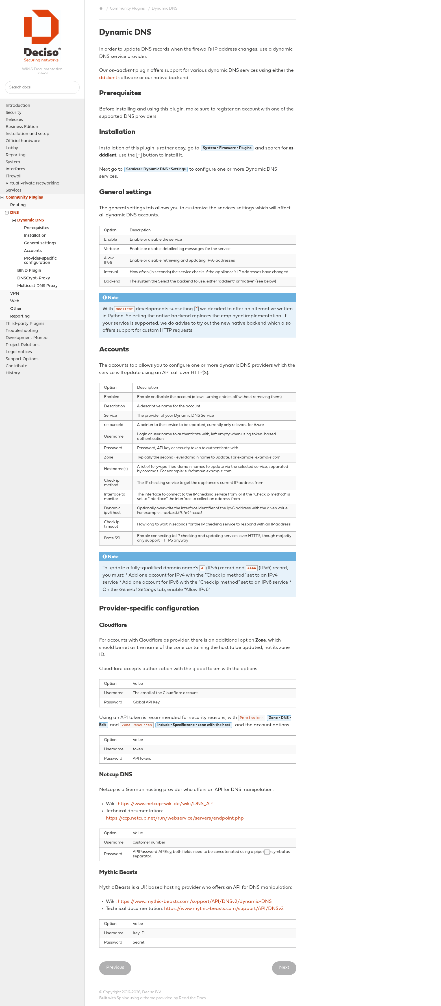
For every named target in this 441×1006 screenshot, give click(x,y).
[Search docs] (42, 87)
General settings (40, 243)
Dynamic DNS (28, 221)
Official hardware (23, 141)
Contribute (16, 366)
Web (14, 301)
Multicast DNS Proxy (37, 286)
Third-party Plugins (25, 324)
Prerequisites (36, 228)
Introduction (18, 106)
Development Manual (27, 338)
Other (15, 309)
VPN (14, 294)
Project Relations (23, 345)
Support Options (22, 359)
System (13, 162)
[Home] (101, 8)
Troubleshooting (22, 331)
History (13, 373)
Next (284, 967)
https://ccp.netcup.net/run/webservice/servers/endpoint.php (175, 818)
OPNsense (42, 36)
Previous (115, 967)
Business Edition (22, 127)
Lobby (12, 148)
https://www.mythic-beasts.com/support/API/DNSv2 (224, 908)
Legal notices (19, 352)
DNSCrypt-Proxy (33, 278)
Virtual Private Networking (32, 183)
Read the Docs (192, 998)
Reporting (15, 155)
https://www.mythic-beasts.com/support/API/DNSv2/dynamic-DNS (195, 901)
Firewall (13, 176)
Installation (35, 236)
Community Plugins (22, 198)
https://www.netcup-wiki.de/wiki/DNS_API (166, 803)
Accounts (33, 251)
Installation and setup (27, 134)
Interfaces (15, 169)
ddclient (108, 77)
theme (149, 998)
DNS (12, 213)
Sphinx (123, 998)
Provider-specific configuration (40, 261)
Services (13, 190)
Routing (18, 205)
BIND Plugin (29, 271)
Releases (14, 120)
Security (13, 113)
